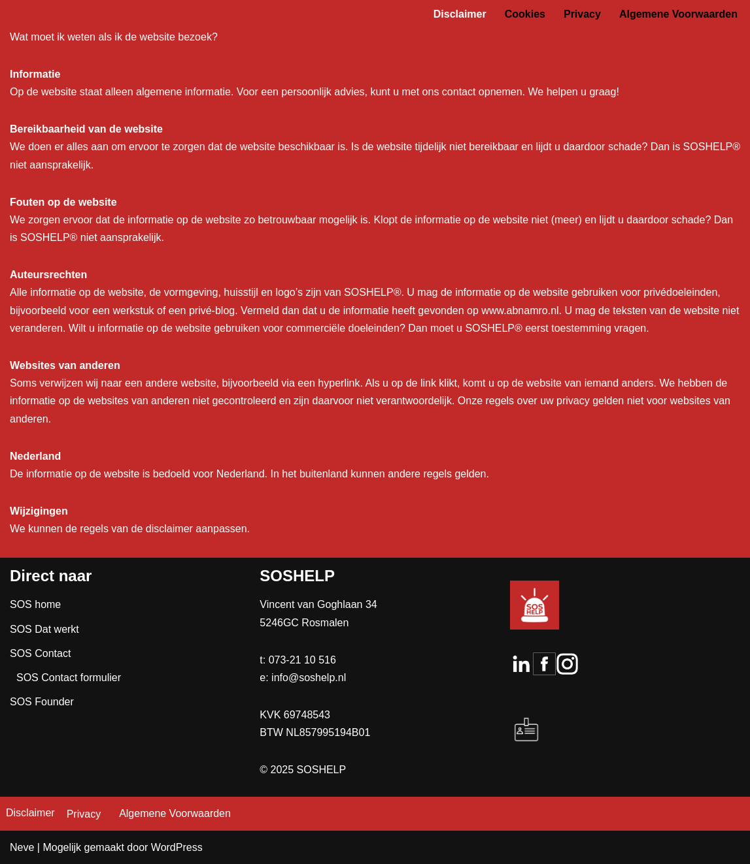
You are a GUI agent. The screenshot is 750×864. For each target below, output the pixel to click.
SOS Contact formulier (68, 677)
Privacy (582, 14)
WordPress (177, 847)
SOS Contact (40, 653)
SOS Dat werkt (44, 629)
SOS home (35, 604)
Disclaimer (460, 14)
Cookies (525, 14)
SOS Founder (42, 701)
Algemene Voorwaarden (678, 14)
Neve (22, 847)
